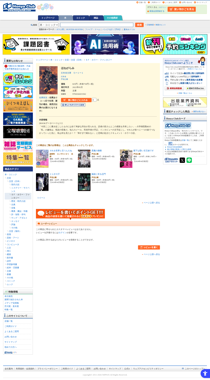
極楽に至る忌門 (99, 174)
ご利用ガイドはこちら (194, 69)
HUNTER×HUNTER (74, 29)
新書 (9, 274)
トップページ (47, 18)
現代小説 (15, 184)
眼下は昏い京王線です (143, 150)
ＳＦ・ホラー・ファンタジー (99, 60)
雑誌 (96, 18)
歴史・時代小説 (18, 201)
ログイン (162, 7)
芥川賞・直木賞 (12, 306)
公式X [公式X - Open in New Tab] (127, 368)
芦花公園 (64, 79)
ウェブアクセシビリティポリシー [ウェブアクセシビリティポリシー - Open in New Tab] (148, 368)
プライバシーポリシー (47, 368)
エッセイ (15, 221)
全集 (13, 208)
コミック (80, 18)
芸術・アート (13, 238)
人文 (9, 248)
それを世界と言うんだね (61, 150)
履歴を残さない (199, 111)
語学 (9, 261)
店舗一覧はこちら (185, 93)
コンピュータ (13, 244)
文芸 (9, 178)
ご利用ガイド (155, 2)
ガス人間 (60, 29)
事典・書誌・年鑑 (19, 211)
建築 (9, 254)
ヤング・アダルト (19, 218)
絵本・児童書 (13, 267)
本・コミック (11, 174)
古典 (13, 204)
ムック (10, 284)
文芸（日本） (15, 181)
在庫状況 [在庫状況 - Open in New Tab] (43, 97)
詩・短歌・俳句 (18, 214)
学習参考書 (12, 264)
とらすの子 (55, 174)
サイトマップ (202, 2)
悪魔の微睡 (97, 150)
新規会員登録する (156, 11)
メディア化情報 (12, 303)
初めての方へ (11, 347)
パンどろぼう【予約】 (111, 29)
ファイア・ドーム (92, 29)
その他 (14, 228)
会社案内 (9, 368)
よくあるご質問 (171, 2)
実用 (9, 234)
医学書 (10, 258)
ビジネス (11, 241)
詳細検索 (150, 25)
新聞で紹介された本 (14, 299)
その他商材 (112, 18)
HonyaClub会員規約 (174, 147)
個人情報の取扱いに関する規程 (179, 149)
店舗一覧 (142, 2)
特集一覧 (9, 309)
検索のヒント (161, 25)
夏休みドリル (129, 29)
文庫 (9, 271)
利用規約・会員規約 (25, 368)
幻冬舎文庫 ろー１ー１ (72, 73)
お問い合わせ (187, 2)
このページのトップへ (195, 368)
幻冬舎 (63, 76)
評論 (13, 224)
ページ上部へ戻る (152, 202)
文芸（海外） (15, 231)
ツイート (41, 198)
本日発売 (9, 296)
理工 (9, 251)
